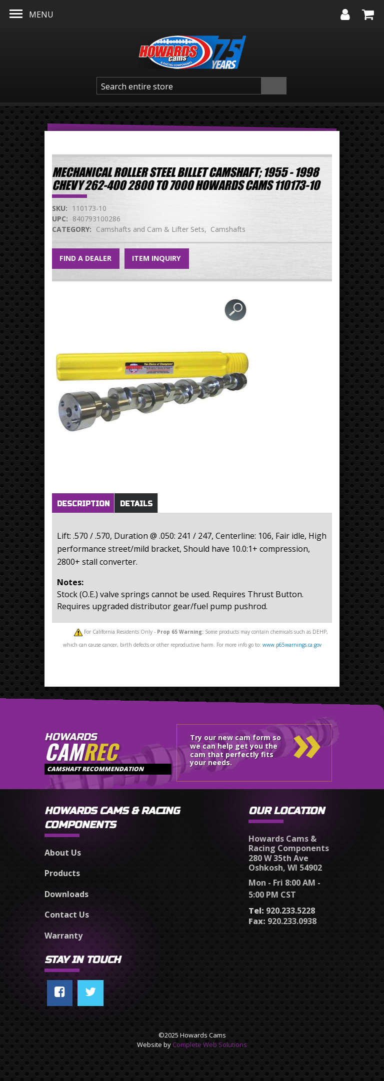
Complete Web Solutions (209, 1044)
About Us (62, 852)
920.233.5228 (281, 910)
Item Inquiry (156, 258)
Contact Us (66, 914)
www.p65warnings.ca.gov (292, 644)
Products (62, 873)
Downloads (66, 894)
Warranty (63, 935)
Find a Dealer (86, 258)
